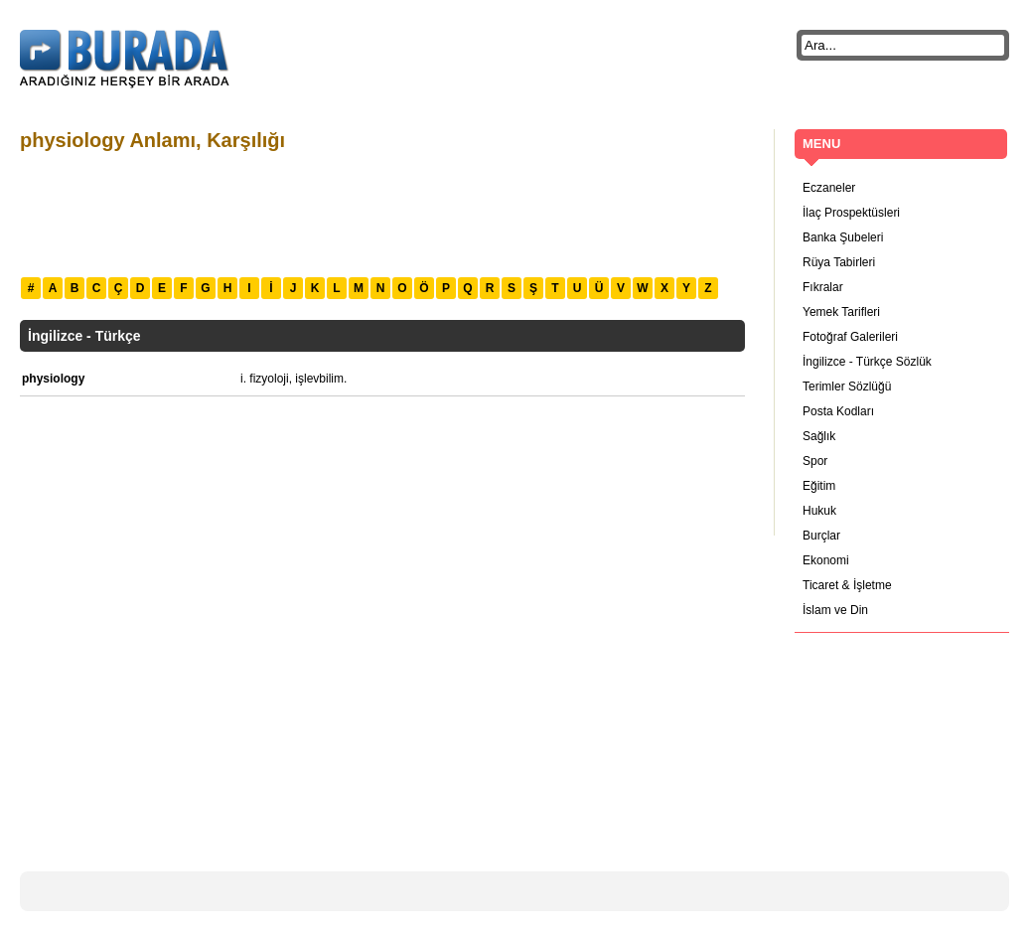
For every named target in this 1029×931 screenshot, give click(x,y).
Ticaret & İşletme (847, 585)
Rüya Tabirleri (839, 262)
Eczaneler (829, 188)
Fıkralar (823, 287)
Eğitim (819, 486)
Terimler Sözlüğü (847, 386)
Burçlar (821, 536)
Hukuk (819, 511)
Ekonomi (826, 560)
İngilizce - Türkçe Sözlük (867, 362)
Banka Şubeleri (843, 237)
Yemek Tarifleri (841, 312)
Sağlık (819, 436)
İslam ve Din (835, 610)
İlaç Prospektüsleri (851, 213)
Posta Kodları (838, 411)
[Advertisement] (381, 211)
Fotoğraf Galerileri (850, 337)
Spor (815, 461)
